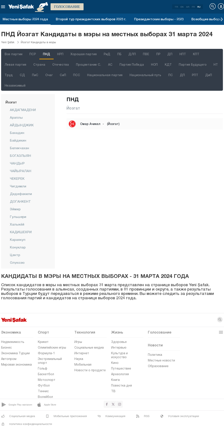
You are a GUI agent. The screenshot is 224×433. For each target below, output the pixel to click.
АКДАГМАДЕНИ (23, 110)
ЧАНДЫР (17, 163)
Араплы (16, 117)
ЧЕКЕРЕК (17, 178)
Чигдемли (18, 186)
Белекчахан (19, 148)
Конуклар (18, 247)
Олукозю (17, 262)
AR (187, 6)
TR (176, 6)
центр (15, 255)
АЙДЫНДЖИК (22, 125)
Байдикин (18, 140)
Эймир (15, 209)
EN (182, 6)
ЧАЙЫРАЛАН (20, 171)
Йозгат (11, 102)
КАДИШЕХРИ (21, 232)
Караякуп (17, 239)
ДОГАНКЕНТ (20, 201)
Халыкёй (17, 224)
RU (199, 6)
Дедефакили (21, 194)
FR (193, 6)
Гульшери (18, 217)
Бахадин (17, 133)
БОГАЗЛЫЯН (20, 155)
